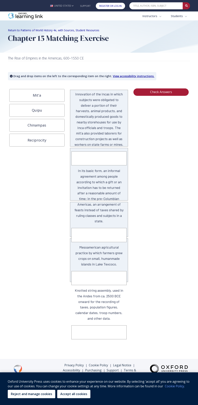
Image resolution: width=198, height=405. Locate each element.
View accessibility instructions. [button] (133, 76)
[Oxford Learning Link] (37, 16)
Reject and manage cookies (31, 394)
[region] (99, 388)
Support (85, 6)
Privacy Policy (74, 365)
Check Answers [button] (161, 92)
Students (177, 16)
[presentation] (37, 95)
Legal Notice (122, 365)
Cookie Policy (98, 365)
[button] (61, 5)
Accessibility (71, 370)
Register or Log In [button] (110, 6)
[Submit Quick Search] (186, 5)
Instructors (150, 16)
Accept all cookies (73, 394)
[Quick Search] (156, 5)
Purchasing (93, 370)
